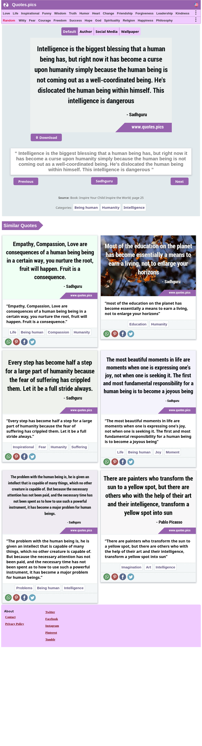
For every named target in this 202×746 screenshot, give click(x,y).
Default (69, 31)
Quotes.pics (24, 4)
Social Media (107, 31)
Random (9, 20)
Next (179, 181)
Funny (46, 13)
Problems (24, 588)
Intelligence (134, 207)
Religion (129, 20)
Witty (22, 20)
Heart (96, 13)
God (98, 20)
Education (138, 324)
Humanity (110, 207)
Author (86, 31)
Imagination (131, 567)
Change (108, 13)
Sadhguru (104, 181)
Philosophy (164, 20)
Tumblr (50, 639)
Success (75, 20)
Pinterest (51, 632)
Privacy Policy (14, 624)
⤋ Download (46, 137)
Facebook (51, 619)
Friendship (125, 13)
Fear (32, 20)
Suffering (79, 447)
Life (15, 13)
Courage (44, 20)
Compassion (58, 332)
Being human (86, 207)
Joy (158, 452)
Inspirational (30, 13)
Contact (10, 617)
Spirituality (112, 20)
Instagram (52, 625)
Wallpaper (130, 31)
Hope (89, 20)
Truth (73, 13)
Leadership (164, 13)
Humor (84, 13)
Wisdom (60, 13)
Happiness (145, 20)
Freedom (60, 20)
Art (148, 567)
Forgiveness (144, 13)
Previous (25, 181)
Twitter (50, 612)
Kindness (182, 13)
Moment (173, 452)
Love (6, 13)
